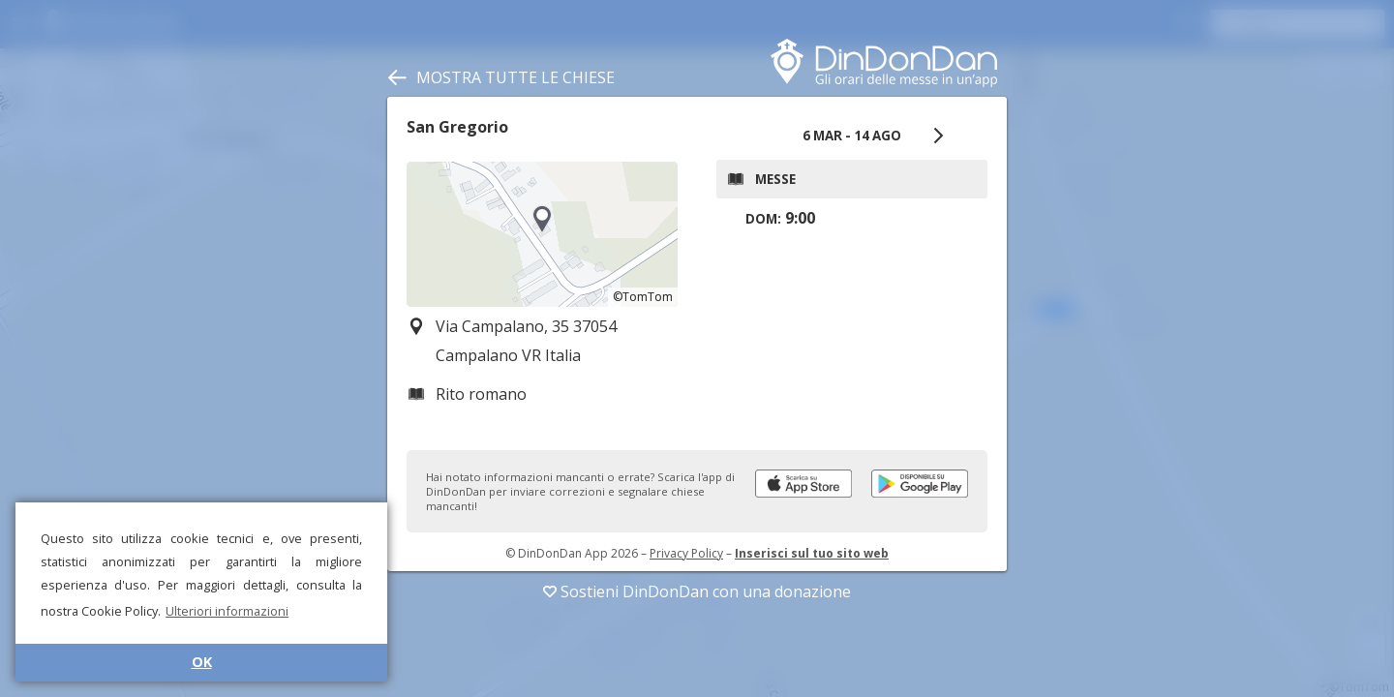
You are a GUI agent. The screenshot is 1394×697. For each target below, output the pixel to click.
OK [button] (202, 661)
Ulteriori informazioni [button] (227, 611)
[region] (542, 234)
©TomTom (643, 296)
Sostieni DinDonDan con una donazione (697, 591)
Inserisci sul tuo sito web (812, 553)
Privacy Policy (686, 553)
